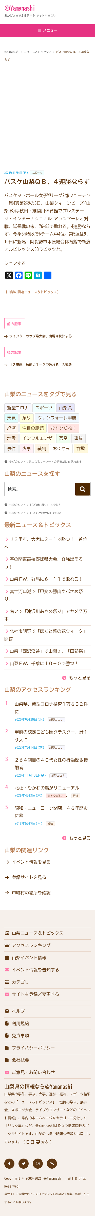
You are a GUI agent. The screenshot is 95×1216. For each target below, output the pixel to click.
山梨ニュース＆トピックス (34, 933)
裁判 (41, 448)
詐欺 (81, 448)
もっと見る (80, 678)
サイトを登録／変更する (31, 994)
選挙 (63, 438)
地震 (11, 438)
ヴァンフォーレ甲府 (56, 418)
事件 (11, 448)
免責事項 (16, 1035)
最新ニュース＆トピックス (37, 525)
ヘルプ (14, 1011)
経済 (11, 428)
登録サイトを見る (29, 877)
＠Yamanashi (19, 8)
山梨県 (65, 408)
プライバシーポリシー (29, 1048)
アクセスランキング (27, 945)
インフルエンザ (37, 438)
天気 (11, 418)
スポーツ (37, 172)
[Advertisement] (47, 116)
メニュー (47, 30)
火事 (26, 448)
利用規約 (16, 1023)
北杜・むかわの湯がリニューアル (47, 788)
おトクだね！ (63, 428)
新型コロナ (18, 408)
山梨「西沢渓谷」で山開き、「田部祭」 (48, 651)
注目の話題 (33, 428)
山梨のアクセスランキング (37, 690)
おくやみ (61, 448)
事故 (78, 438)
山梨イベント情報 (25, 958)
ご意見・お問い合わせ (29, 1072)
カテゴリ (16, 982)
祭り (26, 418)
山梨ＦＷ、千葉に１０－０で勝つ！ (44, 663)
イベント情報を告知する (31, 970)
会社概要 (16, 1060)
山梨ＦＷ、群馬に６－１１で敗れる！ (46, 579)
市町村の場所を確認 (31, 893)
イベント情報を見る (31, 862)
